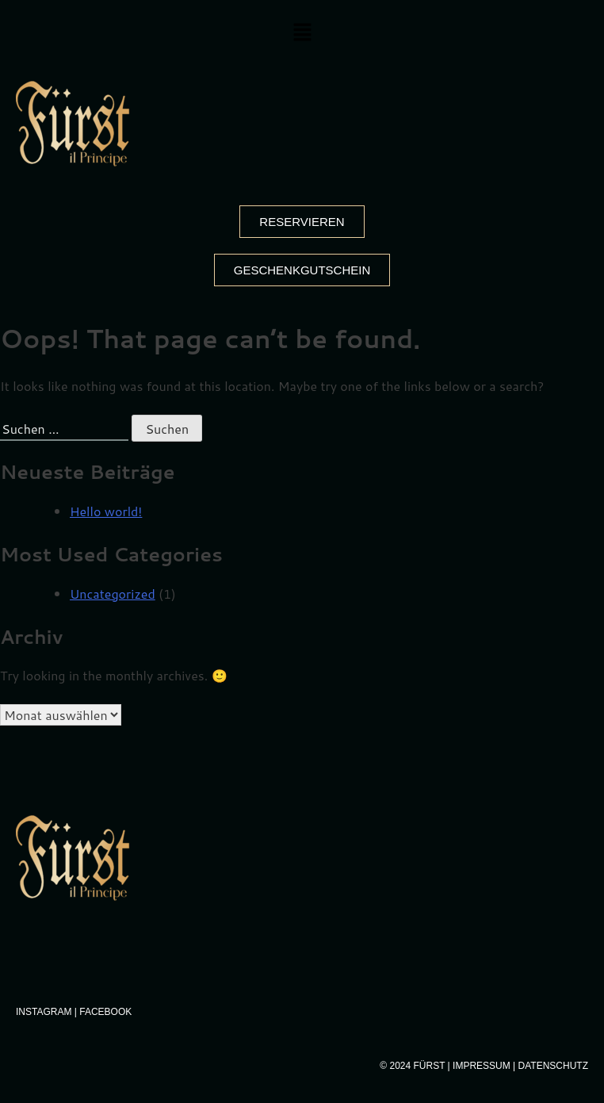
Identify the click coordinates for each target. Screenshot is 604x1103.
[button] (302, 33)
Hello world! (106, 511)
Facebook (105, 1011)
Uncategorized (112, 593)
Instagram (43, 1011)
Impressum (481, 1065)
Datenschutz (553, 1065)
